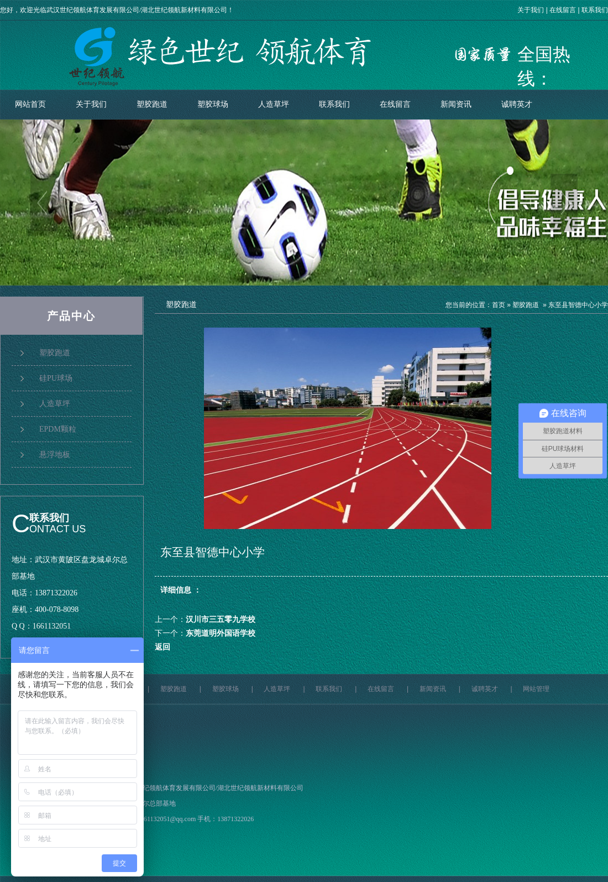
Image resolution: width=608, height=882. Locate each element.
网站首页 (30, 104)
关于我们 (530, 10)
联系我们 (594, 10)
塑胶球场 (212, 104)
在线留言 (562, 10)
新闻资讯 (456, 104)
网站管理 (536, 689)
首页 (498, 305)
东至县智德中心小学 (578, 305)
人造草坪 (273, 104)
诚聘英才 (516, 104)
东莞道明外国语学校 (220, 633)
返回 (162, 647)
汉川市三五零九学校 (220, 619)
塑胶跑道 (152, 104)
